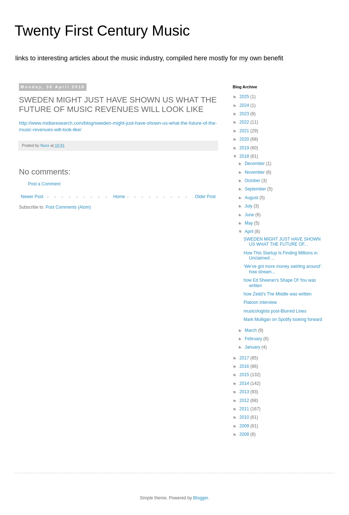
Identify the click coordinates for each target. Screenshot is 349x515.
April (249, 231)
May (249, 223)
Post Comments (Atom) (68, 207)
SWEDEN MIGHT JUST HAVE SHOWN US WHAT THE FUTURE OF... (282, 242)
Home (119, 196)
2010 (245, 417)
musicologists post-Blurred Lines (275, 311)
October (253, 180)
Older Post (205, 196)
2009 (245, 426)
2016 (245, 366)
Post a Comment (44, 183)
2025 (245, 96)
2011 (245, 408)
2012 (245, 400)
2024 (245, 105)
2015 (245, 374)
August (252, 197)
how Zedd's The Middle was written (278, 294)
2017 (245, 358)
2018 (245, 156)
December (255, 163)
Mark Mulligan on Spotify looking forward (283, 319)
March (251, 330)
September (256, 189)
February (254, 338)
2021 (245, 130)
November (255, 172)
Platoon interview (260, 302)
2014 (245, 383)
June (250, 214)
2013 (245, 391)
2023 (245, 113)
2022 (245, 122)
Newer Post (32, 196)
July (249, 206)
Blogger (200, 497)
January (253, 347)
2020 (245, 139)
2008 (245, 434)
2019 (245, 147)
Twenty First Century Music (102, 31)
